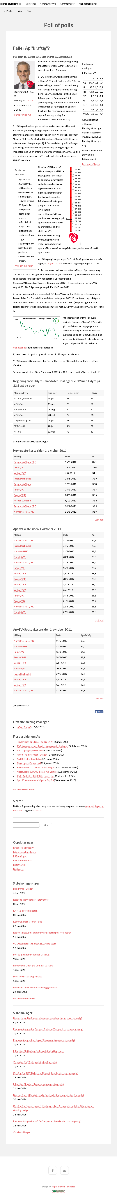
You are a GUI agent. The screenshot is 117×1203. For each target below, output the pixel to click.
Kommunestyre (48, 3)
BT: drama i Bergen (23, 888)
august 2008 (54, 263)
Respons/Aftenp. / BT (25, 462)
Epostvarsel (19, 864)
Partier (10, 10)
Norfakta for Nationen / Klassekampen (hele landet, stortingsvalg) (47, 1018)
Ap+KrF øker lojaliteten (29, 758)
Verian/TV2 (20, 473)
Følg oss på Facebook (24, 851)
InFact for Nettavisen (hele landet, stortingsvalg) (38, 1051)
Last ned (99, 519)
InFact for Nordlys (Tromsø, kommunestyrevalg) (38, 1084)
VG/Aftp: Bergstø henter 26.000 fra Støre (34, 943)
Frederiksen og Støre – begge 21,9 (34, 741)
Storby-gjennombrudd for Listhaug (31, 954)
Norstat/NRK (21, 551)
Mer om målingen (91, 163)
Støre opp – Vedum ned (29, 763)
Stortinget (15, 3)
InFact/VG (19, 467)
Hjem (3, 3)
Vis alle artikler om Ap (24, 789)
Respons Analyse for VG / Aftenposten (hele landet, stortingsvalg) (47, 1121)
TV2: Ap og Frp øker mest (30, 750)
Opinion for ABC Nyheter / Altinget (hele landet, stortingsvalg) (45, 1073)
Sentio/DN (19, 601)
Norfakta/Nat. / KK (24, 511)
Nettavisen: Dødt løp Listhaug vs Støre (33, 965)
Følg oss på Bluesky (23, 847)
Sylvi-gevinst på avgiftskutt (27, 976)
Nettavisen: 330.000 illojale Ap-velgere (37, 771)
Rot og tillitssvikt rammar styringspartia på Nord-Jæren (42, 932)
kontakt (37, 810)
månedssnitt (19, 347)
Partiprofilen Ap (22, 114)
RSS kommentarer (22, 860)
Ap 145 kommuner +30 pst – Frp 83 (35, 780)
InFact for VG (24, 727)
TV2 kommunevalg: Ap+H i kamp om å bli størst (42, 746)
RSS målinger (20, 856)
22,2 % (29, 100)
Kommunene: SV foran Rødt (27, 921)
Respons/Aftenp (22, 484)
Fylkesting (30, 3)
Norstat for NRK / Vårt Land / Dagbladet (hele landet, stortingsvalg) (48, 1094)
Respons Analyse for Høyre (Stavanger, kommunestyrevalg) (44, 1040)
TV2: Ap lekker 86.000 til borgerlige (36, 775)
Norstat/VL (20, 557)
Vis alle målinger (21, 1132)
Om (29, 10)
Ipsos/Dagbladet (22, 478)
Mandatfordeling (88, 3)
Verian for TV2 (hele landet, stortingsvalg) (35, 1062)
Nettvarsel (18, 868)
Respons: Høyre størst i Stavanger (30, 899)
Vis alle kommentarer (24, 998)
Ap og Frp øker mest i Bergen (32, 754)
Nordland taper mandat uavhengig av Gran (35, 987)
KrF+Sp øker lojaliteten (25, 910)
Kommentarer (67, 3)
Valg (20, 10)
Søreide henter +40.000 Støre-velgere (36, 767)
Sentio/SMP (20, 495)
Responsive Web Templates (63, 1186)
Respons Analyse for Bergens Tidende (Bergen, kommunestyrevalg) (48, 1029)
